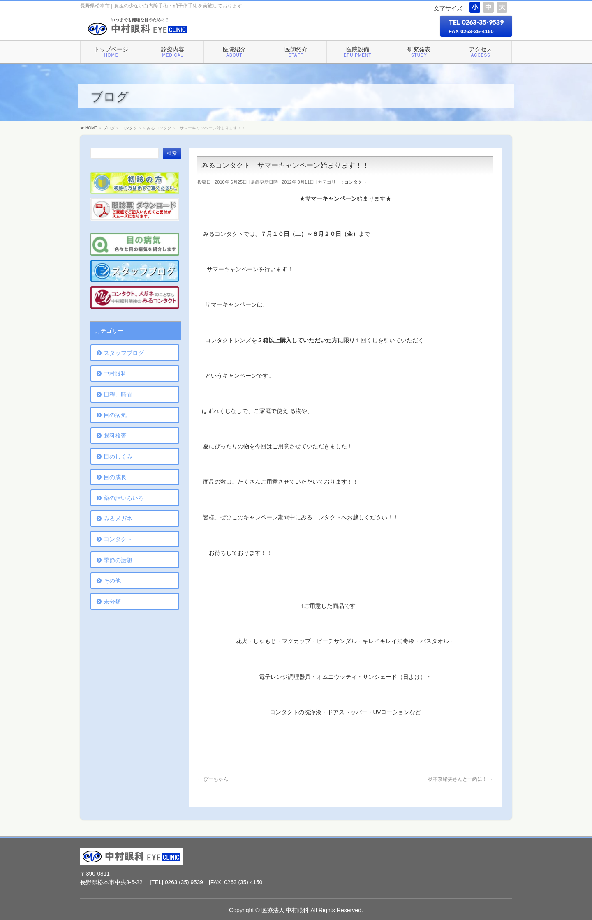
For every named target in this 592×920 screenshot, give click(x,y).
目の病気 (115, 415)
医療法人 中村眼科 (285, 910)
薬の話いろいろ (124, 498)
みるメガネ (118, 518)
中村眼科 (115, 373)
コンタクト (355, 182)
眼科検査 (115, 435)
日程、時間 (118, 394)
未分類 (112, 601)
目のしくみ (118, 456)
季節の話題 (118, 560)
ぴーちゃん (212, 779)
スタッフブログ (124, 353)
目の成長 (115, 477)
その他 (112, 580)
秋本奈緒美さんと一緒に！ (460, 779)
